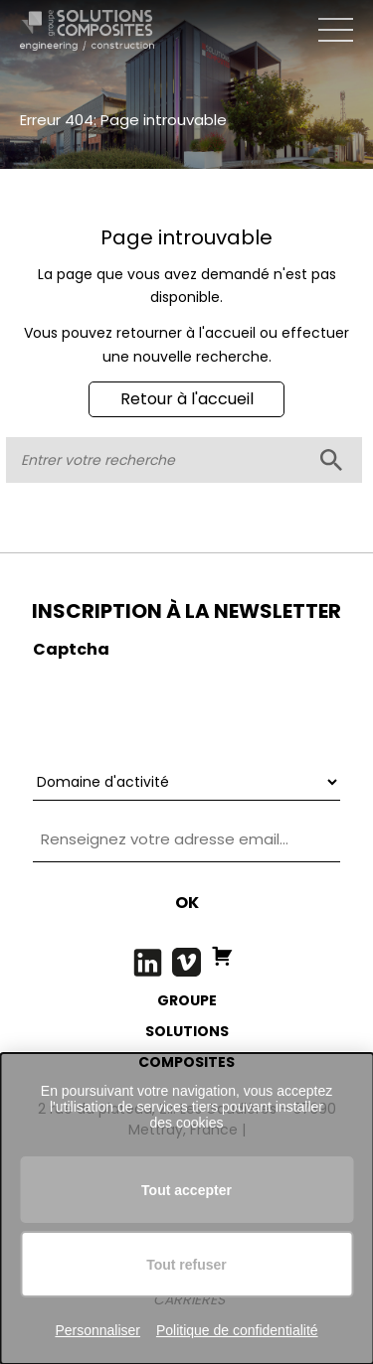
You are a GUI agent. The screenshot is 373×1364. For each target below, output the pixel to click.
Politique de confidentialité (237, 1330)
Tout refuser (186, 1265)
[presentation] (184, 708)
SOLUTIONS (187, 1031)
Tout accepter (186, 1190)
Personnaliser (97, 1330)
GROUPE (187, 1000)
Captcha (71, 649)
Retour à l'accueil (187, 398)
